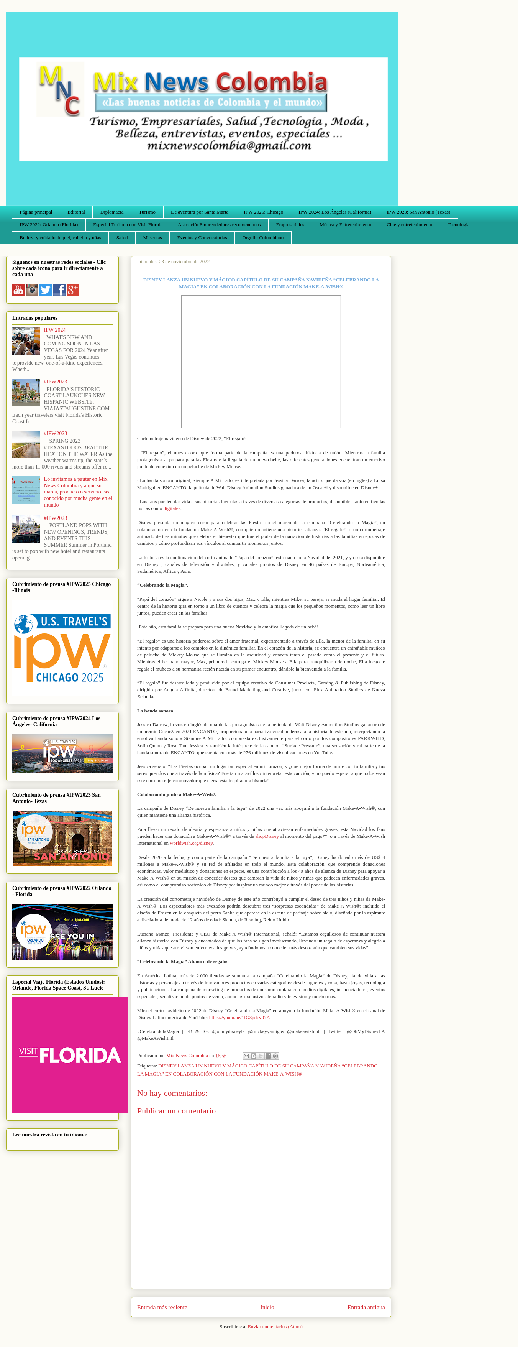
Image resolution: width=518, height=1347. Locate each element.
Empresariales (290, 224)
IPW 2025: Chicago (263, 212)
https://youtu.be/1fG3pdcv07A (239, 1017)
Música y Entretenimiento (345, 224)
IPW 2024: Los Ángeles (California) (334, 212)
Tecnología (459, 224)
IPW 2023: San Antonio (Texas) (418, 212)
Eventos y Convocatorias (202, 237)
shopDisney (267, 836)
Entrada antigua (366, 1307)
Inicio (267, 1307)
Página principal (36, 212)
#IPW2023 (55, 382)
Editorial (76, 212)
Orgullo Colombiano (263, 237)
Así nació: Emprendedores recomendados (219, 224)
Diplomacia (112, 212)
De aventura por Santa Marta (199, 212)
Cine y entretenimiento (409, 224)
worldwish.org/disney (191, 843)
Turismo (147, 212)
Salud (122, 237)
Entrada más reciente (162, 1307)
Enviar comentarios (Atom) (275, 1326)
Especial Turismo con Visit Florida (127, 224)
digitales (172, 508)
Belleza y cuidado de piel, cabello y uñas (60, 237)
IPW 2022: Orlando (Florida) (49, 224)
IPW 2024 (55, 330)
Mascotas (152, 237)
